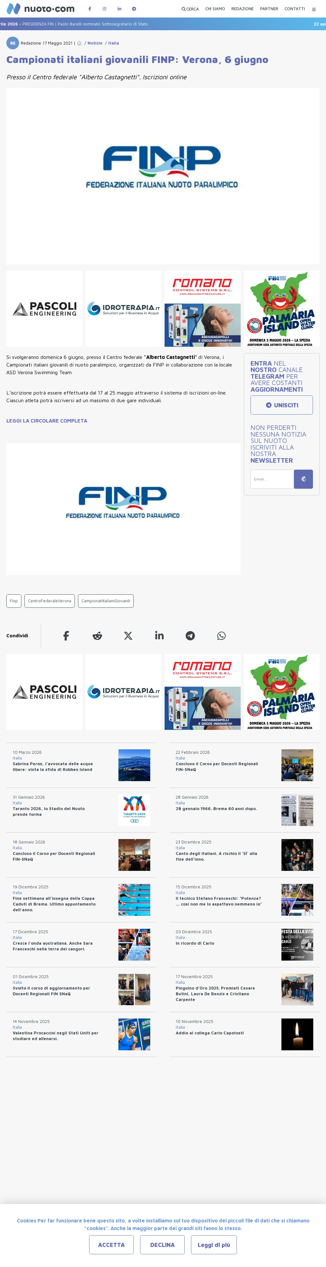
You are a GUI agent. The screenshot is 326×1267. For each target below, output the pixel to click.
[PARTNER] (269, 9)
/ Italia (111, 43)
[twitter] (128, 636)
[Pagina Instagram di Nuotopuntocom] (104, 8)
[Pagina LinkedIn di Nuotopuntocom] (119, 8)
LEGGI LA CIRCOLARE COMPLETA (46, 421)
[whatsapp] (221, 636)
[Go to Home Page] (79, 43)
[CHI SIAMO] (215, 9)
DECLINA (162, 1245)
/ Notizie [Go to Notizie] (92, 43)
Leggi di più (214, 1245)
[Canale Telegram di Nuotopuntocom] (134, 8)
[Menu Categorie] (314, 8)
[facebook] (66, 636)
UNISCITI (281, 405)
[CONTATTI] (294, 9)
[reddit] (97, 636)
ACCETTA (111, 1245)
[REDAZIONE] (242, 9)
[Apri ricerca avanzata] (190, 8)
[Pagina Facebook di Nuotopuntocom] (89, 8)
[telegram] (190, 636)
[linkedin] (159, 636)
